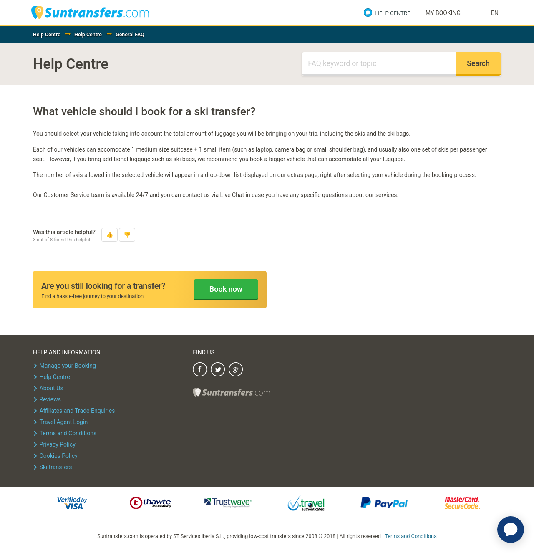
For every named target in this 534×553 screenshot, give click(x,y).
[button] (109, 235)
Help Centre (46, 34)
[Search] (379, 64)
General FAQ (130, 34)
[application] (510, 529)
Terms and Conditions (410, 536)
